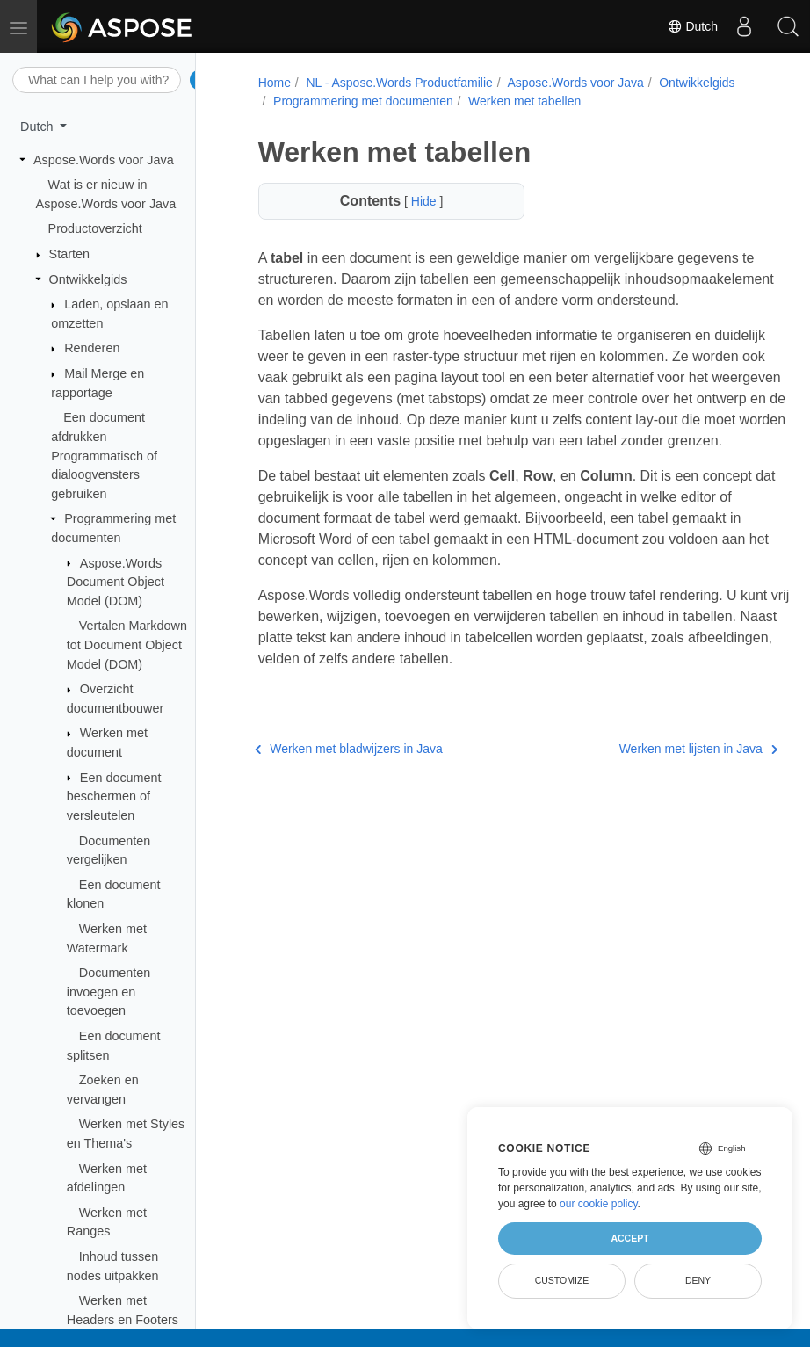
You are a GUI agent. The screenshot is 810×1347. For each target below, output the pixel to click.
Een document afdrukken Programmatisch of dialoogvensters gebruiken (104, 455)
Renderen (91, 348)
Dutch (692, 26)
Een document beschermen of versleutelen (114, 796)
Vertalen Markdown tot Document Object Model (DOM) (127, 644)
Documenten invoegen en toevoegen (109, 991)
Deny (698, 1280)
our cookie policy (599, 1204)
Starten (69, 254)
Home (272, 83)
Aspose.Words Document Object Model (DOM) (115, 582)
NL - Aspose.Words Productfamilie (397, 83)
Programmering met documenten (361, 101)
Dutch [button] (38, 126)
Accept (629, 1238)
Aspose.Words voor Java (103, 160)
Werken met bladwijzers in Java (346, 791)
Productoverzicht (95, 228)
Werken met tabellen (522, 101)
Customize (562, 1280)
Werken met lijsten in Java (658, 791)
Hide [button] (414, 201)
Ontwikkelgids (88, 279)
